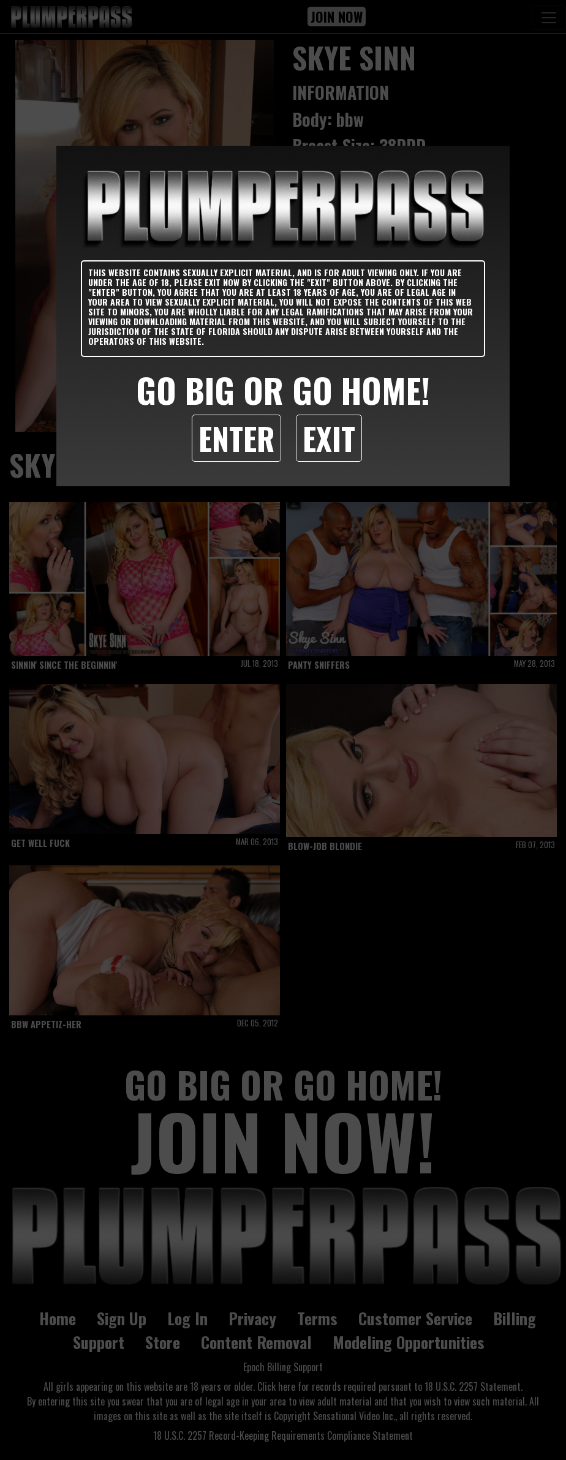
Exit (329, 438)
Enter (236, 438)
